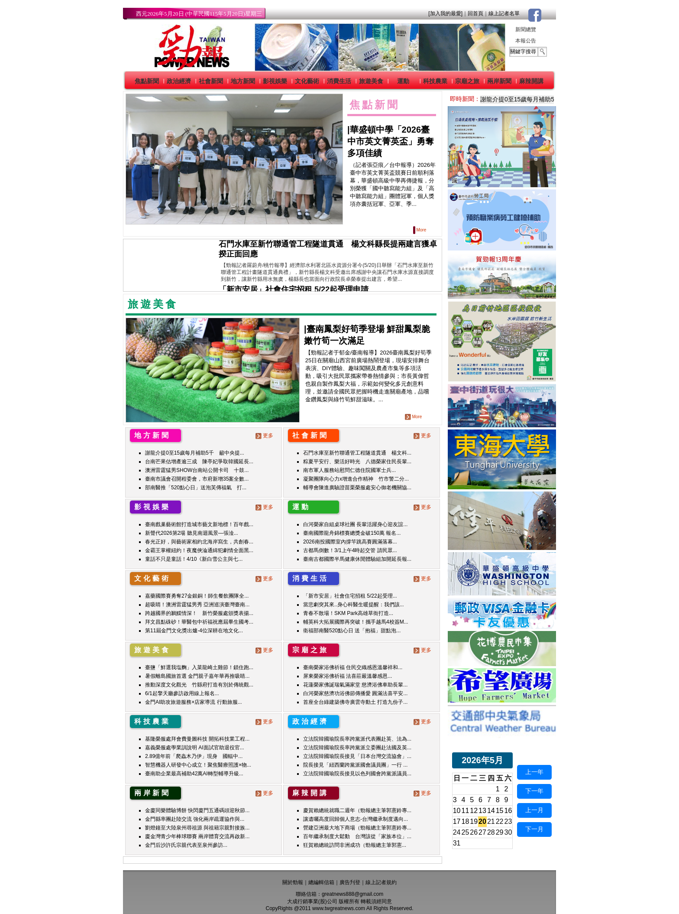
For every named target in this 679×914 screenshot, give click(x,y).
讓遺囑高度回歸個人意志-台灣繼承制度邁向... (355, 819)
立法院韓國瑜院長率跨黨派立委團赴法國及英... (357, 748)
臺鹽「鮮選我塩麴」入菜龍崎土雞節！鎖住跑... (199, 667)
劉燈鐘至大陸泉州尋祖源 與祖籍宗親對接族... (197, 828)
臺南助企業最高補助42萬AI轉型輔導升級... (194, 774)
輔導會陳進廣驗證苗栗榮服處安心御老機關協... (357, 488)
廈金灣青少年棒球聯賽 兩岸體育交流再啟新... (197, 836)
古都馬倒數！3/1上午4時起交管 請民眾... (350, 550)
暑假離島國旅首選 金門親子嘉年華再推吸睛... (197, 676)
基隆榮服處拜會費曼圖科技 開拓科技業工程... (197, 739)
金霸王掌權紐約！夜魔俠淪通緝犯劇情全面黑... (199, 550)
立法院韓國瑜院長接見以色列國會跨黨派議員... (357, 774)
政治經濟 (179, 81)
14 (491, 810)
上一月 (534, 810)
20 (482, 821)
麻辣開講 (531, 81)
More (420, 230)
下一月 (534, 829)
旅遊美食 (371, 81)
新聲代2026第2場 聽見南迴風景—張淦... (191, 533)
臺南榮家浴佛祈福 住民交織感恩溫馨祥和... (352, 667)
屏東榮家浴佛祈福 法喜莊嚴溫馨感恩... (347, 676)
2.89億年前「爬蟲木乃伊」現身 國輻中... (193, 756)
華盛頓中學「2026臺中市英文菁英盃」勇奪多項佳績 (390, 141)
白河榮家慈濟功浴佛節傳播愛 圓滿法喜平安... (355, 693)
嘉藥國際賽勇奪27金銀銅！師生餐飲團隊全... (197, 596)
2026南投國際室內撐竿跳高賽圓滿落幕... (350, 542)
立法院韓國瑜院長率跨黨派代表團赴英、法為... (357, 739)
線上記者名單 (504, 13)
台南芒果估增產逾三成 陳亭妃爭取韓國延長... (199, 462)
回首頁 (475, 13)
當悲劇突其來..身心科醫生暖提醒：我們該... (353, 605)
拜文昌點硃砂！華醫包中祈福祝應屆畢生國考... (199, 622)
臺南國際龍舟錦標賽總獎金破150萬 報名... (352, 533)
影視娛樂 (275, 81)
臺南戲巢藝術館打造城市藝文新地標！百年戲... (199, 524)
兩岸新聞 (499, 81)
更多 (265, 436)
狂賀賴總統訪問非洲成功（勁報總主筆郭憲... (354, 845)
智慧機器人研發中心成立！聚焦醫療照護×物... (198, 765)
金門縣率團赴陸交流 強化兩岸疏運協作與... (194, 819)
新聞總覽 (525, 29)
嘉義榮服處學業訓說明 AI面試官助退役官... (194, 748)
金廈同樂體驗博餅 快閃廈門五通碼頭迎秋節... (197, 810)
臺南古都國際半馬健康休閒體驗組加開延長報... (357, 559)
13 (482, 810)
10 (457, 810)
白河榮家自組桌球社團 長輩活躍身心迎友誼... (355, 524)
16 (508, 810)
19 (474, 821)
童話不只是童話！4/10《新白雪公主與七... (193, 559)
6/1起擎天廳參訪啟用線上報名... (182, 693)
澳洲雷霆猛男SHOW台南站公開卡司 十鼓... (197, 470)
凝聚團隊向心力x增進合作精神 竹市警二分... (356, 479)
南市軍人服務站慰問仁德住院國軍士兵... (349, 470)
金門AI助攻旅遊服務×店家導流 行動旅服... (193, 702)
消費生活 (339, 81)
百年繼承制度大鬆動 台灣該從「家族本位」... (357, 836)
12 (474, 810)
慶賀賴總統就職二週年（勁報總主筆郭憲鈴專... (357, 810)
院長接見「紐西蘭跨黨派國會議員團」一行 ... (355, 765)
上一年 (534, 771)
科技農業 (435, 81)
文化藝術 (307, 81)
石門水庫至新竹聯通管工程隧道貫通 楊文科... (357, 453)
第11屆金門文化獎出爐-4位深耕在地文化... (194, 631)
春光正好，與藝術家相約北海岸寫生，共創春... (199, 542)
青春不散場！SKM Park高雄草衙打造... (348, 613)
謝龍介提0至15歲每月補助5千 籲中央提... (194, 453)
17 (457, 821)
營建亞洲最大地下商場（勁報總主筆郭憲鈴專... (357, 828)
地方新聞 (243, 81)
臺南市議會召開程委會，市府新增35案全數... (197, 479)
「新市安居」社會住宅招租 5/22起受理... (350, 596)
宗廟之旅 (467, 81)
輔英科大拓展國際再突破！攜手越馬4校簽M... (355, 622)
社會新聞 (211, 81)
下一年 (534, 790)
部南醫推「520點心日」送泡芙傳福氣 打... (195, 488)
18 (465, 821)
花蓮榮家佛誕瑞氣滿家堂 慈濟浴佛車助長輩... (355, 685)
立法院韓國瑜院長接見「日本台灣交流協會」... (357, 756)
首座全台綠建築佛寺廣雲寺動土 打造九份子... (355, 702)
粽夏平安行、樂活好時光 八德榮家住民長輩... (357, 462)
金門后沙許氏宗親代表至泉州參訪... (186, 845)
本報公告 (525, 41)
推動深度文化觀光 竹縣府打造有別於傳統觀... (199, 685)
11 (465, 810)
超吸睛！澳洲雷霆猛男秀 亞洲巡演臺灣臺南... (197, 605)
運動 (403, 81)
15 (500, 810)
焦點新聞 (147, 81)
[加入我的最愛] (445, 13)
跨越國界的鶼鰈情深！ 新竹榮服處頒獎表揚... (199, 613)
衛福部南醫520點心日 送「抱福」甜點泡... (352, 631)
